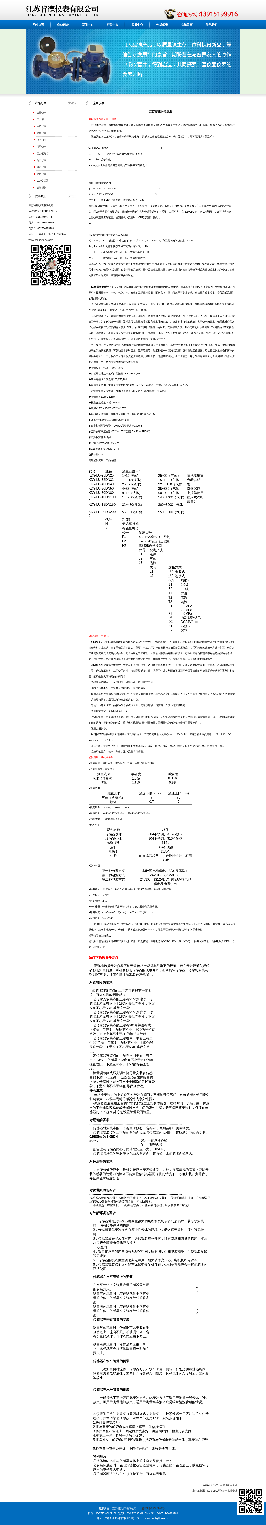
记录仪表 (41, 146)
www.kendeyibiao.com (41, 240)
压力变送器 (43, 153)
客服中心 (137, 24)
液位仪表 (41, 126)
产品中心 (112, 24)
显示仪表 (41, 167)
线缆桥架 (41, 187)
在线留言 (187, 24)
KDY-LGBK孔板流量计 (225, 1484)
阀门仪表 (41, 160)
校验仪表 (41, 139)
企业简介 (63, 24)
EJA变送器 (42, 180)
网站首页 (38, 24)
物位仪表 (41, 173)
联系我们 (211, 24)
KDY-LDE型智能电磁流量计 (222, 1490)
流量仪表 (41, 112)
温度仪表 (41, 133)
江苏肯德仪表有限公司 (41, 205)
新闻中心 (87, 24)
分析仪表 (162, 24)
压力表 (40, 119)
